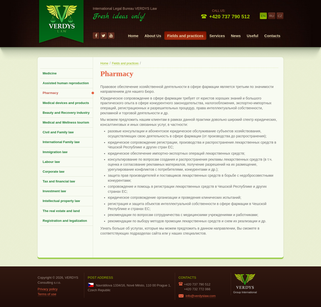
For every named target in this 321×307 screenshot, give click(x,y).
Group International (245, 283)
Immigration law (55, 152)
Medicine (50, 73)
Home (133, 36)
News (236, 36)
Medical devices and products (66, 103)
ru (271, 16)
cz (280, 16)
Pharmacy (50, 93)
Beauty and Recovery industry (66, 113)
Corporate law (53, 171)
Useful (252, 36)
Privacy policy (47, 289)
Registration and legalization (65, 221)
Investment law (54, 191)
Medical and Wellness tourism (66, 122)
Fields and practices (185, 36)
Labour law (51, 162)
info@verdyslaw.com (200, 296)
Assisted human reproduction (66, 83)
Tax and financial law (59, 181)
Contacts (272, 36)
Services (217, 36)
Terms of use (47, 294)
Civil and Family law (58, 132)
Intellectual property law (61, 201)
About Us (152, 36)
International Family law (61, 142)
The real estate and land (61, 211)
